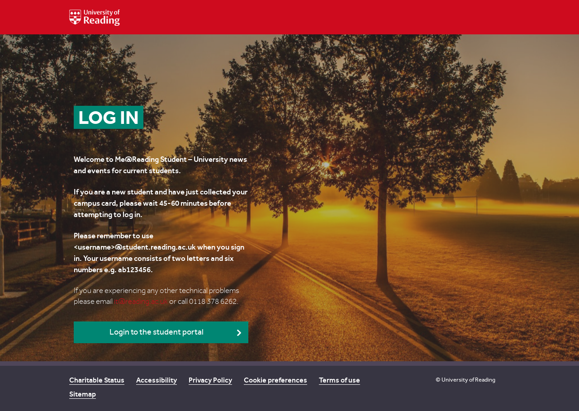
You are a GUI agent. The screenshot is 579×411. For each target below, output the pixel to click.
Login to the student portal (156, 332)
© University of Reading (465, 379)
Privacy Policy (210, 380)
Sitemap (82, 394)
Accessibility (156, 380)
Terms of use (339, 380)
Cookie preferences (275, 380)
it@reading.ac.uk (141, 301)
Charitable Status (96, 380)
